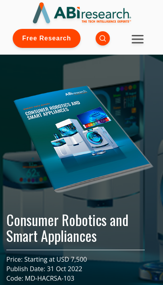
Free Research (46, 38)
